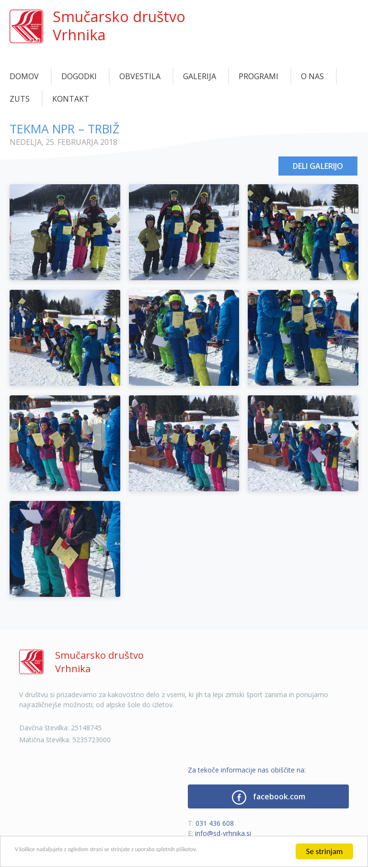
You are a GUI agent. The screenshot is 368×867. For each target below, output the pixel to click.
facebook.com (268, 797)
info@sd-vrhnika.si (223, 833)
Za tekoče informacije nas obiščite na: (247, 769)
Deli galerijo (318, 166)
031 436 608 (215, 823)
